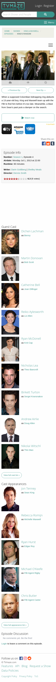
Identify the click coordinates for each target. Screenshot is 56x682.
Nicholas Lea (29, 365)
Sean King (29, 492)
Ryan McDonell (31, 338)
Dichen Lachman (32, 231)
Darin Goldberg (18, 169)
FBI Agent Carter (32, 600)
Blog (24, 666)
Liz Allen (28, 316)
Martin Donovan (32, 258)
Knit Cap (28, 343)
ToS (36, 676)
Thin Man (28, 450)
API (17, 666)
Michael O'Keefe (32, 569)
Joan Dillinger (30, 289)
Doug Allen (29, 423)
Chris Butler (29, 596)
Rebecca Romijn (32, 515)
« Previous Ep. (14, 90)
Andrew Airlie (30, 419)
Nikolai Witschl (31, 446)
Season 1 (17, 157)
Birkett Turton (30, 392)
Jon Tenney (28, 488)
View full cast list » (12, 475)
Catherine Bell (30, 285)
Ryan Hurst (28, 542)
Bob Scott (29, 262)
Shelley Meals (34, 169)
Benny (27, 235)
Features (7, 666)
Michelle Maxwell (32, 519)
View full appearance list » (15, 625)
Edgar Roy (29, 546)
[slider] (15, 179)
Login (38, 6)
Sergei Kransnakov (33, 396)
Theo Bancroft (31, 369)
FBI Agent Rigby (32, 573)
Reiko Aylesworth (32, 312)
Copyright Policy (9, 676)
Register (49, 6)
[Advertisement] (23, 205)
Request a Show (40, 666)
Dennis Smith (19, 173)
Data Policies (10, 670)
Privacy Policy (25, 676)
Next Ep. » (41, 90)
